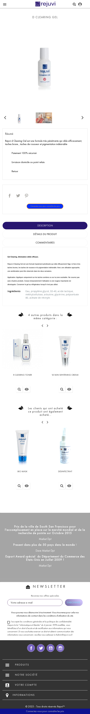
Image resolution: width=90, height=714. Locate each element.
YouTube (50, 648)
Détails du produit (45, 234)
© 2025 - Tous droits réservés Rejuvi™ (45, 706)
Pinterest (26, 195)
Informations (24, 694)
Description (45, 225)
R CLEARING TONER (22, 374)
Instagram (60, 648)
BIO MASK (22, 471)
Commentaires (45, 242)
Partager (9, 195)
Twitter (41, 648)
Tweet (18, 195)
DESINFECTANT (65, 471)
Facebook (31, 648)
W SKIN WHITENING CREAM (65, 374)
